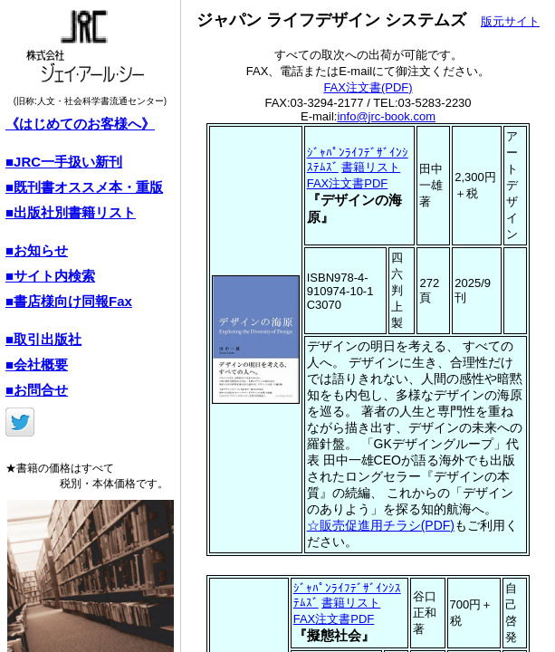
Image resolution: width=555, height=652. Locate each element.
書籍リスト (370, 167)
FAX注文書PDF (347, 183)
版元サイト (510, 21)
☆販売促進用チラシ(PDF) (381, 525)
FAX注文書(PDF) (367, 87)
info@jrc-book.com (386, 116)
